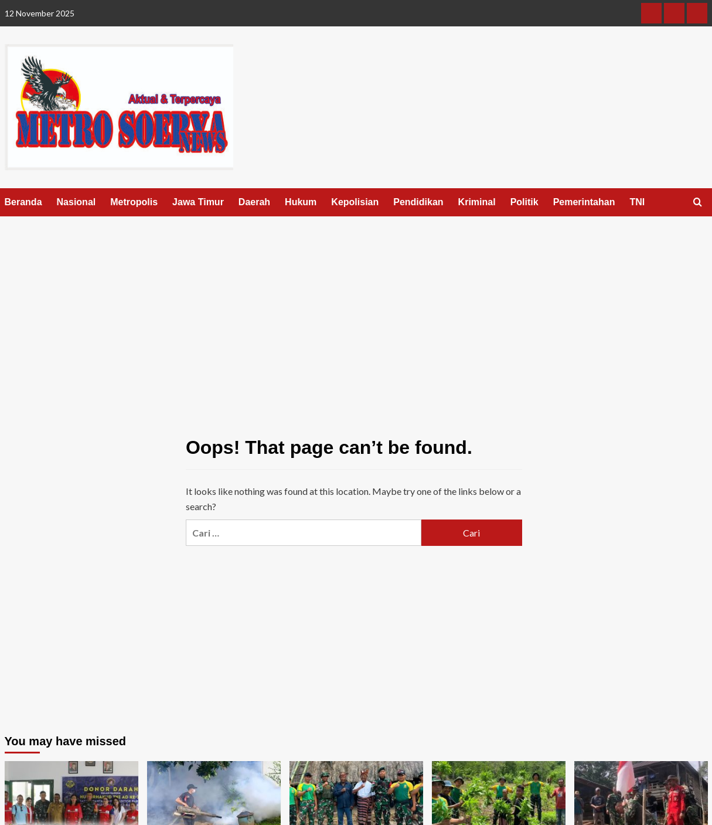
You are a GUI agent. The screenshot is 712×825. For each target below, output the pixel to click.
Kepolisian (355, 202)
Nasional (76, 202)
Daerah (254, 202)
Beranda (23, 202)
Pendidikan (418, 202)
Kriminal (477, 202)
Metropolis (134, 202)
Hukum (300, 202)
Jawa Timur (198, 202)
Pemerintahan (584, 202)
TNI (637, 202)
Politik (524, 202)
